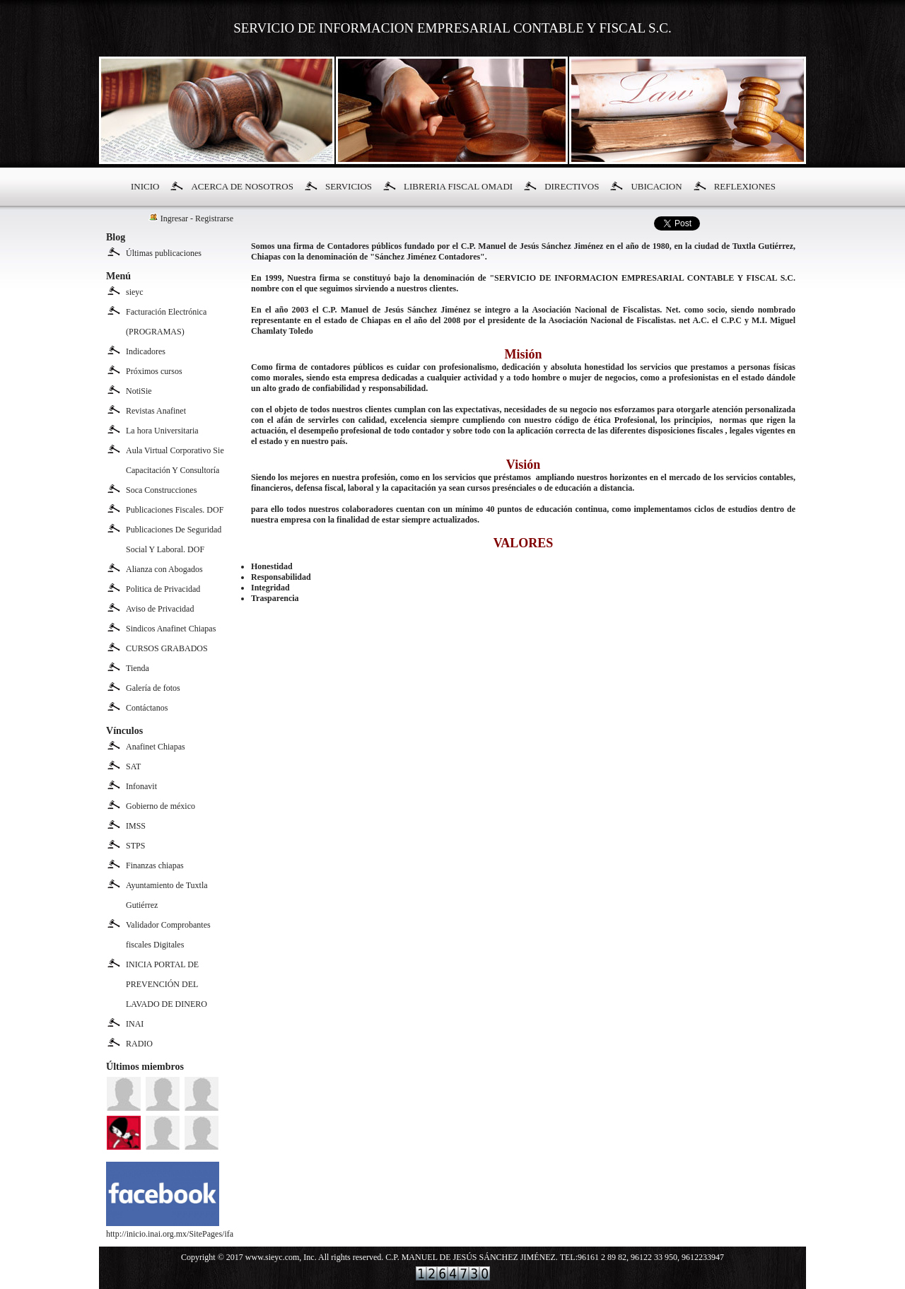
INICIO (145, 186)
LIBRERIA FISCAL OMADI (458, 186)
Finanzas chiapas (155, 865)
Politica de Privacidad (163, 589)
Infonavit (141, 786)
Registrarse (214, 218)
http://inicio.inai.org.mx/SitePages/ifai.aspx (179, 1228)
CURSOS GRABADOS (167, 648)
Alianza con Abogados (164, 569)
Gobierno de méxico (160, 806)
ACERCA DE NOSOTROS (242, 186)
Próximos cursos (154, 371)
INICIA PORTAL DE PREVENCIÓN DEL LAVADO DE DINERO (166, 984)
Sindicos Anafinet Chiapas (171, 629)
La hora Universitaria (162, 431)
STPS (135, 846)
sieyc (135, 292)
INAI (135, 1024)
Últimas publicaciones (164, 253)
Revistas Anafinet (156, 411)
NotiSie (139, 391)
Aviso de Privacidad (160, 609)
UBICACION (656, 186)
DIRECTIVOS (571, 186)
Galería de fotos (153, 688)
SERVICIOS (348, 186)
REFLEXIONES (745, 186)
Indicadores (145, 351)
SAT (133, 766)
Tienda (137, 668)
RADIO (139, 1044)
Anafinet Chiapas (155, 747)
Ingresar (174, 218)
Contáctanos (147, 708)
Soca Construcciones (161, 490)
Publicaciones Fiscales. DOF (174, 510)
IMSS (136, 826)
